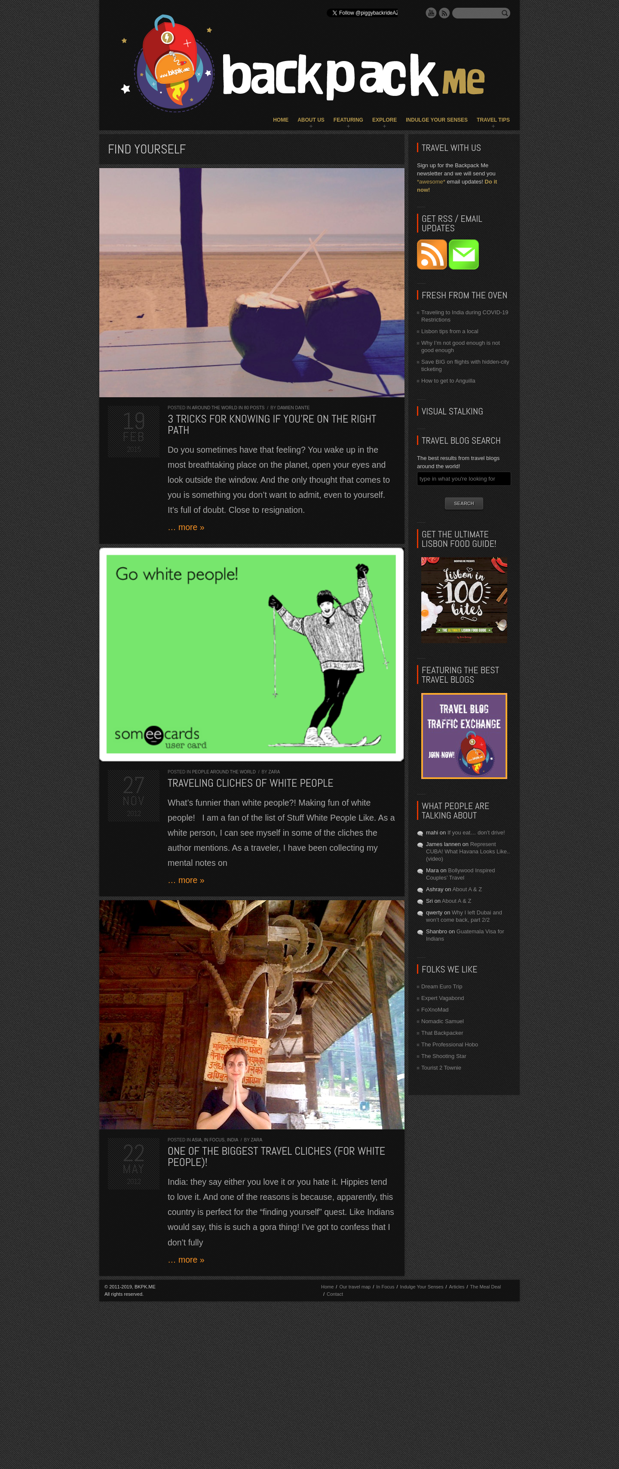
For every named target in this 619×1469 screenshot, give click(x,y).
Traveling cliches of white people (251, 783)
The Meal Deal (485, 1286)
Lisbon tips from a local (449, 331)
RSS (444, 12)
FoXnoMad (435, 1009)
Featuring (348, 120)
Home (280, 120)
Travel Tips (493, 120)
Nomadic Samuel (442, 1021)
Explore (384, 120)
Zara (274, 772)
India (232, 1140)
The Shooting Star (443, 1056)
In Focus (214, 1140)
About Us (311, 120)
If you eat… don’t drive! (476, 832)
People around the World (224, 772)
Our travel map (355, 1286)
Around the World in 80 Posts (228, 407)
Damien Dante (293, 407)
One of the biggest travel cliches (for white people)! (276, 1156)
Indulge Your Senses (437, 120)
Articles (456, 1286)
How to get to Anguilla (448, 380)
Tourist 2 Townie (441, 1067)
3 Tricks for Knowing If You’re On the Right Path (272, 424)
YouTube (431, 12)
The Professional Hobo (449, 1044)
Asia (197, 1140)
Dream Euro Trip (441, 986)
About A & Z (467, 889)
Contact (335, 1294)
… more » (186, 527)
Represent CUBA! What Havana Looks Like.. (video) (468, 851)
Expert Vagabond (442, 998)
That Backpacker (442, 1033)
